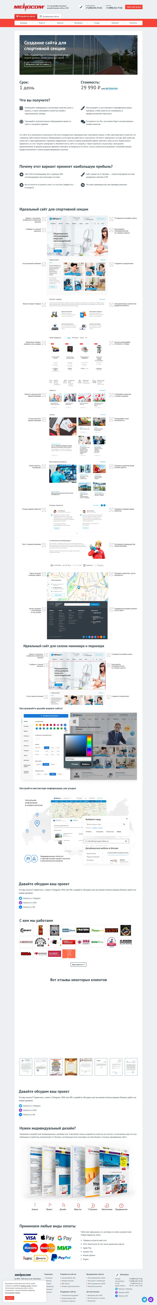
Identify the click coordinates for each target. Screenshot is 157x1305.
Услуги (42, 23)
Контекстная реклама (95, 1286)
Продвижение (49, 16)
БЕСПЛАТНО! (112, 88)
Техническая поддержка (70, 1295)
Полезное (115, 23)
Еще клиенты (77, 964)
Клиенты (60, 23)
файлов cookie (26, 1286)
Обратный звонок (134, 7)
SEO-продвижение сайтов (96, 1277)
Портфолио (78, 23)
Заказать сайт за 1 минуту (37, 64)
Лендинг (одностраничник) (70, 1286)
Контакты (133, 23)
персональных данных (12, 1293)
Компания (23, 23)
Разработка (25, 16)
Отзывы (97, 23)
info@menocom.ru (136, 1283)
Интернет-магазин (68, 1280)
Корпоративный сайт (68, 1277)
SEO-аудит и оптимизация (96, 1280)
